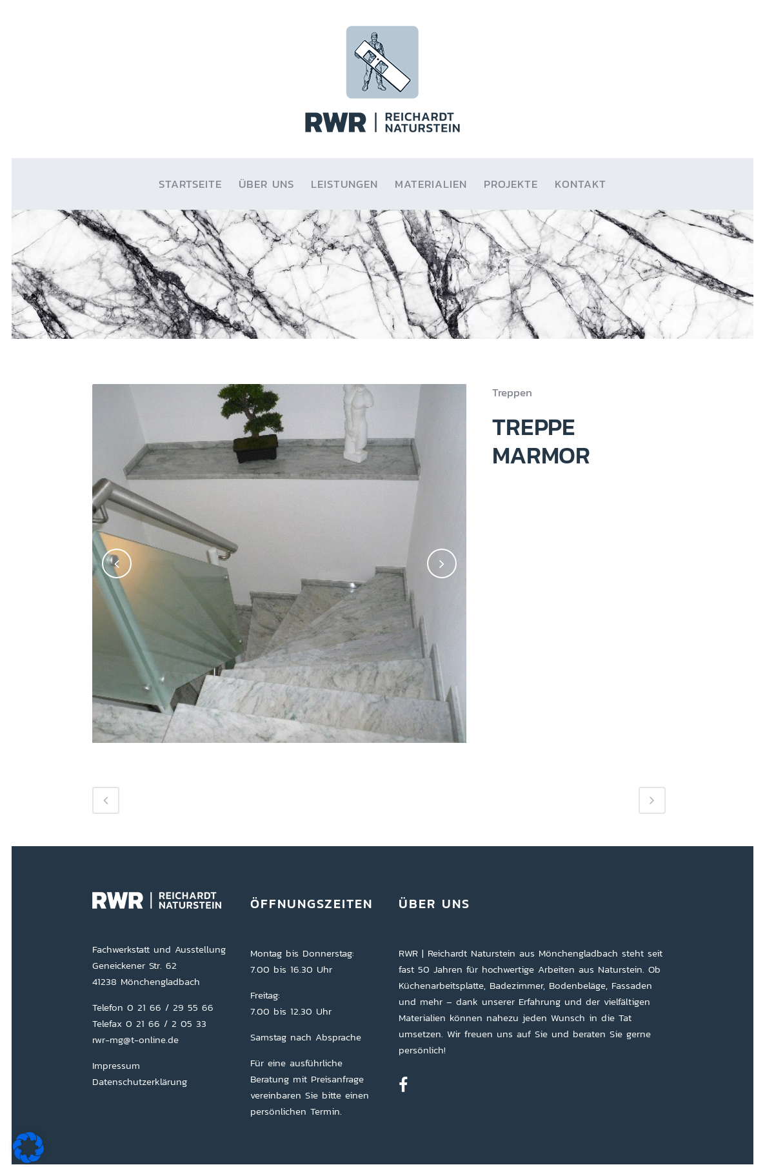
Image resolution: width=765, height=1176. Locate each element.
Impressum (116, 1065)
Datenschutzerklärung (139, 1081)
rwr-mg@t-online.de (135, 1039)
